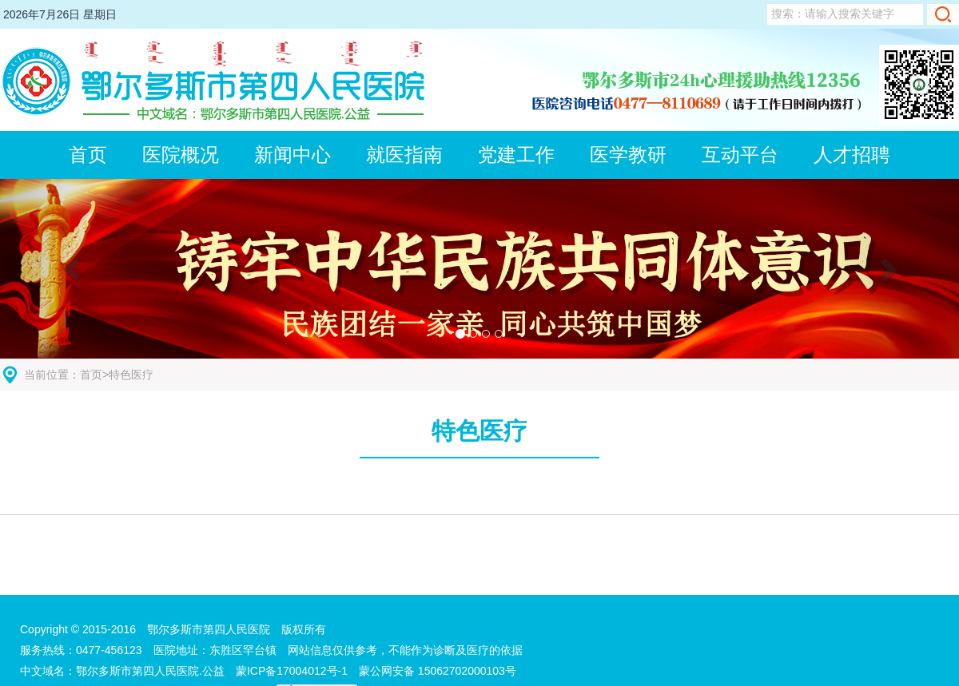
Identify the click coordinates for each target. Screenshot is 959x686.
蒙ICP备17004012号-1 (297, 670)
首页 (91, 374)
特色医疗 (131, 374)
